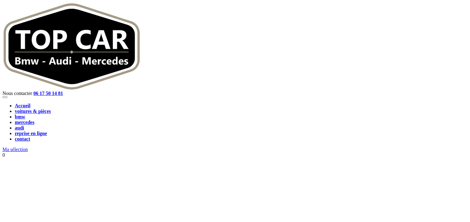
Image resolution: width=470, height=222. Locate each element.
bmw (20, 116)
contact (22, 139)
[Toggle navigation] (4, 97)
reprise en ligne (31, 133)
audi (19, 127)
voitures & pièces (33, 111)
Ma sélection (15, 149)
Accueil (23, 105)
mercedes (25, 122)
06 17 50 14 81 (48, 93)
